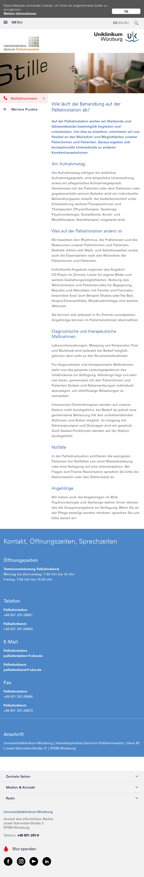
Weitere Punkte (21, 105)
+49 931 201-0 (28, 831)
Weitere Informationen (20, 13)
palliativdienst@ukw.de (22, 666)
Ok (126, 11)
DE (115, 19)
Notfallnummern (24, 94)
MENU (13, 18)
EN (120, 19)
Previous (7, 67)
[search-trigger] (136, 19)
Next (137, 67)
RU (126, 19)
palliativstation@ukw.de (23, 652)
